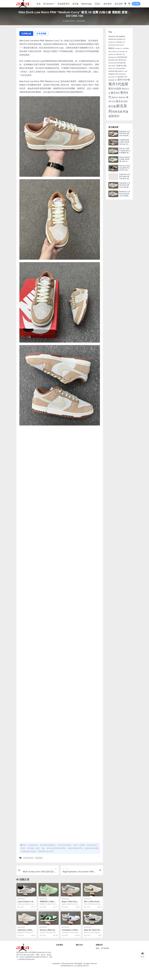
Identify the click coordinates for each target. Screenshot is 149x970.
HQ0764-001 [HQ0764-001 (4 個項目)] (122, 74)
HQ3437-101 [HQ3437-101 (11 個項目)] (122, 77)
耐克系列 (81, 21)
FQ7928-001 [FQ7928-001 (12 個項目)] (122, 57)
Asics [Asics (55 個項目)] (111, 48)
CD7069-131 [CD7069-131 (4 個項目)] (118, 48)
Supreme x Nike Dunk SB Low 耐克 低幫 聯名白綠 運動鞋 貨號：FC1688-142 (124, 179)
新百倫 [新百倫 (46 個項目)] (112, 106)
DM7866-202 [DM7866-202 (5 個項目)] (112, 57)
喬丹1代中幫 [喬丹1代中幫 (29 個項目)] (124, 79)
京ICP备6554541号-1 (67, 966)
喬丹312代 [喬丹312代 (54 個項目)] (122, 101)
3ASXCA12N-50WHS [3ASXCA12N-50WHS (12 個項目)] (116, 36)
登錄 (136, 4)
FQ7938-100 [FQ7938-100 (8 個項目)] (112, 60)
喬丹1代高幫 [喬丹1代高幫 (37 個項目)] (115, 88)
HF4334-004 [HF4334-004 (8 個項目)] (120, 68)
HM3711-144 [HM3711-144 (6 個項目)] (122, 71)
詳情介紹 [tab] (26, 33)
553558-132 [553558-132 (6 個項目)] (121, 39)
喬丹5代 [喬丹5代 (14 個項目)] (115, 97)
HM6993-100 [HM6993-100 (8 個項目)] (113, 74)
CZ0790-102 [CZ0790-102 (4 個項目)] (112, 54)
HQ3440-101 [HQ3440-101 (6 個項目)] (112, 80)
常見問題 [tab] (41, 33)
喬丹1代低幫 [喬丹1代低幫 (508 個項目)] (118, 84)
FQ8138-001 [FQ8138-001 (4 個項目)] (112, 66)
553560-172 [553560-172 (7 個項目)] (121, 42)
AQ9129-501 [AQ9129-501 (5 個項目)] (120, 45)
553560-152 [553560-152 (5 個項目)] (112, 42)
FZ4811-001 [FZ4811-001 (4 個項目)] (112, 68)
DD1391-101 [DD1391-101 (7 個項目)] (120, 54)
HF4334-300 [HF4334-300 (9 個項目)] (113, 71)
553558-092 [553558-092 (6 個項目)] (112, 39)
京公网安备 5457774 (82, 966)
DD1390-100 (28, 858)
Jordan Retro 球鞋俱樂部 (73, 963)
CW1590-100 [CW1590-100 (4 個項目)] (123, 52)
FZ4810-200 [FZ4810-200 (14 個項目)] (121, 65)
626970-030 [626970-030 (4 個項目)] (112, 45)
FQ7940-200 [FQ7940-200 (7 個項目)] (121, 63)
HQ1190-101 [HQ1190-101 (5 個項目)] (112, 77)
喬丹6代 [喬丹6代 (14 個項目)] (122, 97)
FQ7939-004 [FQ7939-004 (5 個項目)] (112, 63)
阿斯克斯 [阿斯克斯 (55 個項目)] (117, 111)
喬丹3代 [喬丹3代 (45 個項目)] (115, 92)
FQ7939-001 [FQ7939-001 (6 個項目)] (122, 60)
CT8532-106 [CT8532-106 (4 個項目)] (115, 52)
